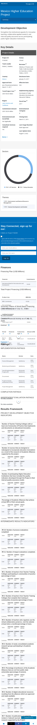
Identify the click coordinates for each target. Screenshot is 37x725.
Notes (4, 137)
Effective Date (24, 82)
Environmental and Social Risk (8, 118)
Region (4, 101)
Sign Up (6, 258)
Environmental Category (24, 110)
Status (21, 58)
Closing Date (23, 117)
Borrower (22, 64)
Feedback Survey (28, 717)
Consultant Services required (8, 126)
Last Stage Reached (25, 125)
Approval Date (7, 82)
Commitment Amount (9, 109)
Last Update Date (25, 131)
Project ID (5, 58)
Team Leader (6, 64)
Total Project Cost (8, 91)
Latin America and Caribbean (7, 104)
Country (4, 76)
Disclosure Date (24, 76)
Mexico (4, 79)
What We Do (4, 3)
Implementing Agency (26, 90)
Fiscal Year (23, 101)
